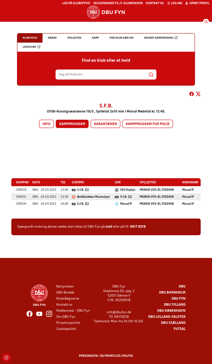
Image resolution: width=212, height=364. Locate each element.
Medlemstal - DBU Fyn (73, 310)
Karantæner (105, 124)
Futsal (180, 328)
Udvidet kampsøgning (160, 37)
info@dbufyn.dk (119, 312)
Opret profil (197, 3)
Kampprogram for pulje (148, 124)
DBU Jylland (175, 304)
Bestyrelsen (65, 286)
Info (46, 124)
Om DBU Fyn (65, 316)
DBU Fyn (179, 298)
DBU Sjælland (173, 322)
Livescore (31, 46)
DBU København (171, 310)
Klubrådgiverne (67, 298)
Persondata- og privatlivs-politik (106, 356)
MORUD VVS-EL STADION (157, 189)
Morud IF (188, 189)
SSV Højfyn (127, 189)
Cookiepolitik (66, 328)
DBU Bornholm (172, 292)
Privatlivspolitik (68, 322)
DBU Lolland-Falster (167, 316)
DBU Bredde (65, 292)
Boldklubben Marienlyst (93, 196)
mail (108, 226)
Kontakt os (155, 3)
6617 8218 (138, 226)
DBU (182, 286)
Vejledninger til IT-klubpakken (118, 3)
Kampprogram (72, 124)
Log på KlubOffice (76, 3)
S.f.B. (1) (83, 189)
